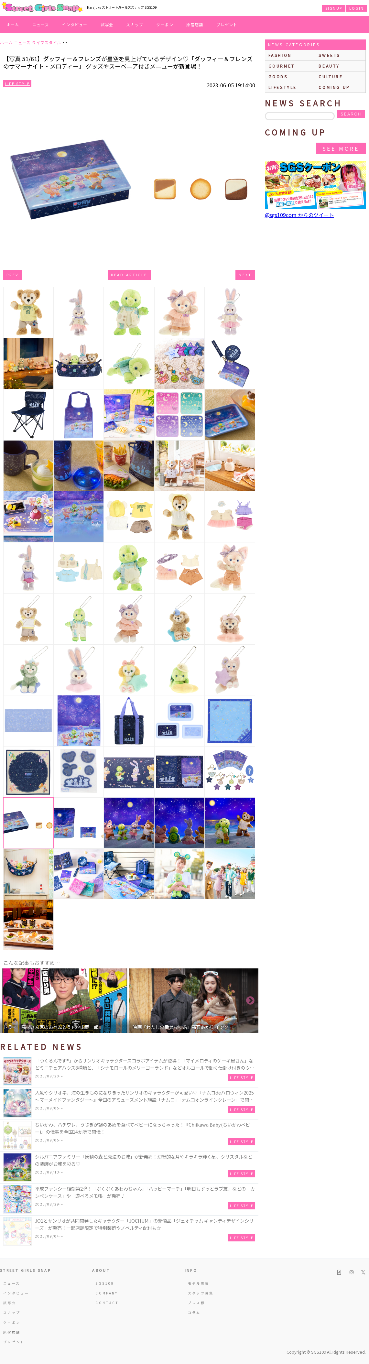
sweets (329, 55)
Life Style (17, 83)
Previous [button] (8, 1001)
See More (340, 148)
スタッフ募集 (201, 1293)
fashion (280, 55)
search (351, 114)
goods (278, 76)
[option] (64, 1000)
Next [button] (250, 1001)
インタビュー (74, 24)
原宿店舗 (194, 24)
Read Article (129, 274)
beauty (329, 66)
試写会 (107, 24)
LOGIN (356, 8)
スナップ (134, 24)
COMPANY (106, 1293)
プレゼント (227, 24)
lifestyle (282, 87)
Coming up (334, 87)
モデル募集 (199, 1283)
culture (331, 76)
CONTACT (107, 1302)
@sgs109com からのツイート (299, 215)
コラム (194, 1312)
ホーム (12, 24)
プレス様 (196, 1302)
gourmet (281, 66)
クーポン (164, 24)
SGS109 (104, 1283)
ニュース (40, 24)
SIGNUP (333, 8)
